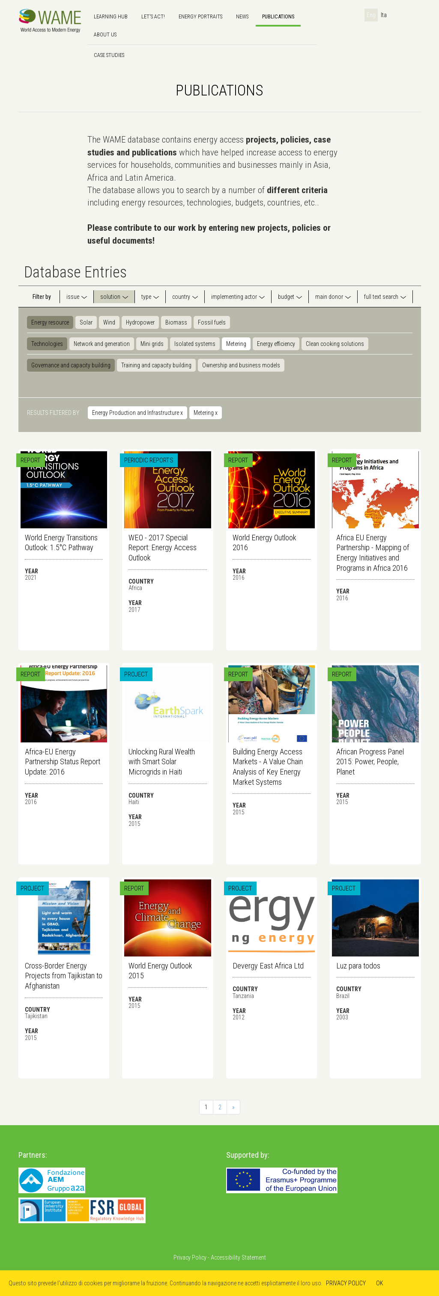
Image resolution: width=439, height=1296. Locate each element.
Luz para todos (358, 965)
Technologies (47, 343)
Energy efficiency (276, 343)
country (181, 296)
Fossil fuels (212, 322)
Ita (384, 15)
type (146, 296)
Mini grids (152, 343)
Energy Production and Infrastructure (137, 412)
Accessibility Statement (238, 1257)
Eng (371, 15)
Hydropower (140, 322)
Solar (86, 322)
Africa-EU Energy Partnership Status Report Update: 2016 (62, 761)
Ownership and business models (241, 365)
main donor (329, 296)
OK (379, 1283)
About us (105, 34)
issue (72, 296)
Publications (278, 16)
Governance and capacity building (70, 365)
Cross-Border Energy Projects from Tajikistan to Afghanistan (63, 975)
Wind (109, 322)
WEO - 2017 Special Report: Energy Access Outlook (162, 547)
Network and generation (102, 343)
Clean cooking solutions (335, 343)
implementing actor (234, 296)
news (242, 16)
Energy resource (50, 322)
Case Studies (109, 55)
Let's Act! (153, 16)
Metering (236, 343)
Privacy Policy (189, 1257)
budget (286, 296)
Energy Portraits (200, 16)
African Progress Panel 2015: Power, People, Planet (370, 761)
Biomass (176, 322)
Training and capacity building (156, 365)
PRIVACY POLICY (346, 1283)
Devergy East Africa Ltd (268, 965)
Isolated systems (194, 343)
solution (110, 296)
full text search (381, 296)
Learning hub (111, 16)
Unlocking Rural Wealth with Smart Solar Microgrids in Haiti (161, 761)
